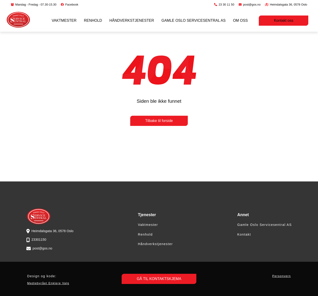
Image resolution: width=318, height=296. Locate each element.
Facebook (69, 4)
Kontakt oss (283, 20)
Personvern (281, 276)
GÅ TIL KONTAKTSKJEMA (159, 279)
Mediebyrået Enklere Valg (48, 283)
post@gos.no (250, 4)
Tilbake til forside (159, 121)
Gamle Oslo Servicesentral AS (193, 20)
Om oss (240, 20)
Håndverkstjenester (131, 20)
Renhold (93, 20)
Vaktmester (64, 20)
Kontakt (244, 234)
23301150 (38, 239)
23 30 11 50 (224, 4)
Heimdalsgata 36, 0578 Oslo (286, 4)
